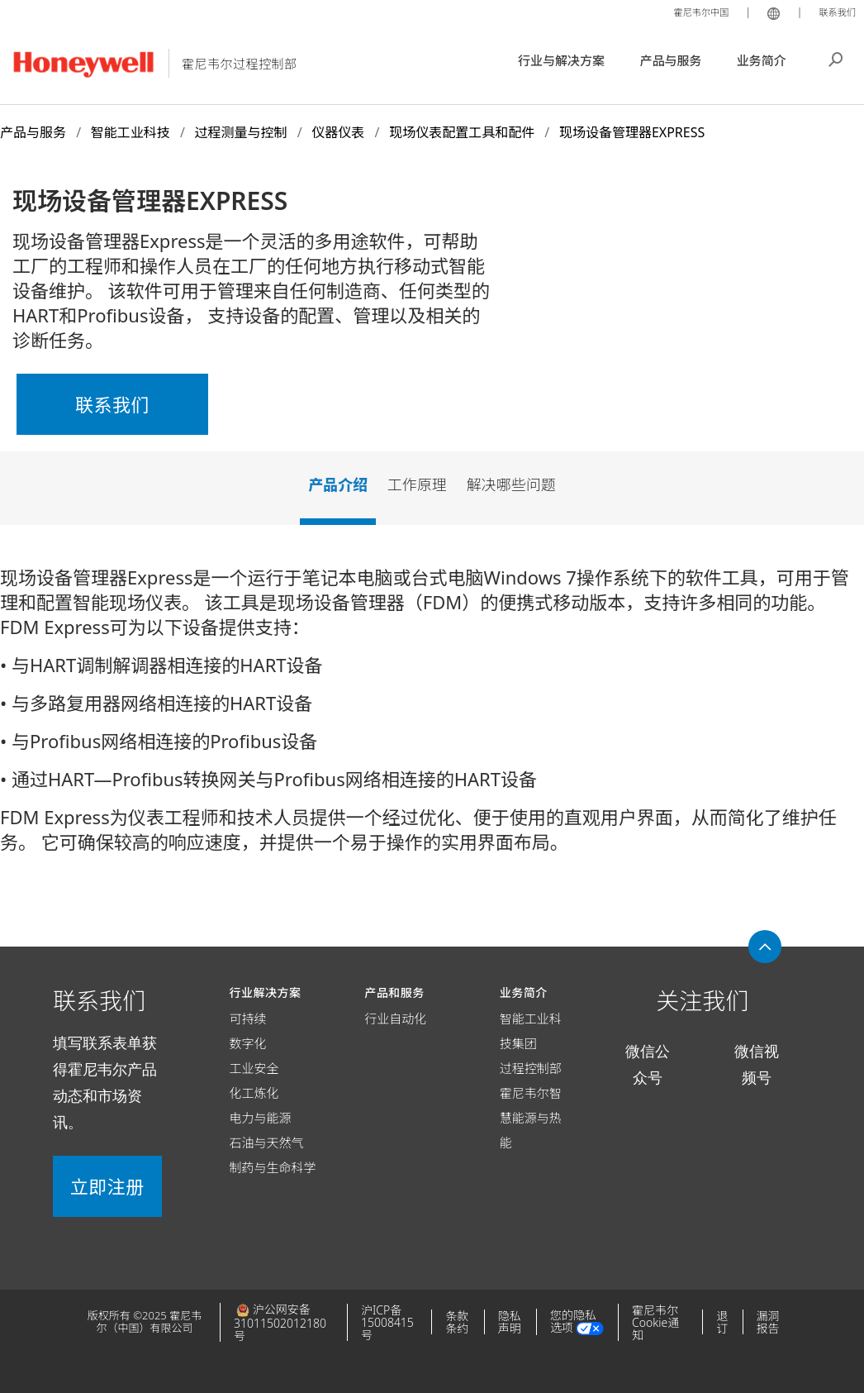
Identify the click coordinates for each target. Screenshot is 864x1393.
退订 (722, 1322)
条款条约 (456, 1322)
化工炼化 (254, 1093)
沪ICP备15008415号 (387, 1322)
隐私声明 (509, 1322)
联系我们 (834, 11)
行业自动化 (395, 1018)
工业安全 (254, 1068)
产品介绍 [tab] (338, 484)
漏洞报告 (768, 1322)
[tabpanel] (432, 716)
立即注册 (107, 1186)
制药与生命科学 (273, 1167)
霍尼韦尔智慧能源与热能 (531, 1118)
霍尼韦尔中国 (690, 11)
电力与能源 (261, 1117)
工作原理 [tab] (417, 484)
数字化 (248, 1043)
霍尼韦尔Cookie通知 (655, 1322)
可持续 (248, 1018)
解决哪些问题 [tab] (511, 484)
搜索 (835, 58)
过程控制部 (531, 1068)
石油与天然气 (267, 1142)
